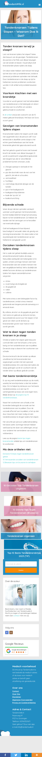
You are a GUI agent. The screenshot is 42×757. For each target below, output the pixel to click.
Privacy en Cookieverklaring (24, 703)
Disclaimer (16, 697)
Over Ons (16, 694)
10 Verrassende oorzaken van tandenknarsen (20, 460)
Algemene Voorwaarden (22, 700)
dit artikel (8, 115)
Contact (15, 691)
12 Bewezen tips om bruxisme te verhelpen (19, 462)
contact (16, 616)
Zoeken (21, 570)
